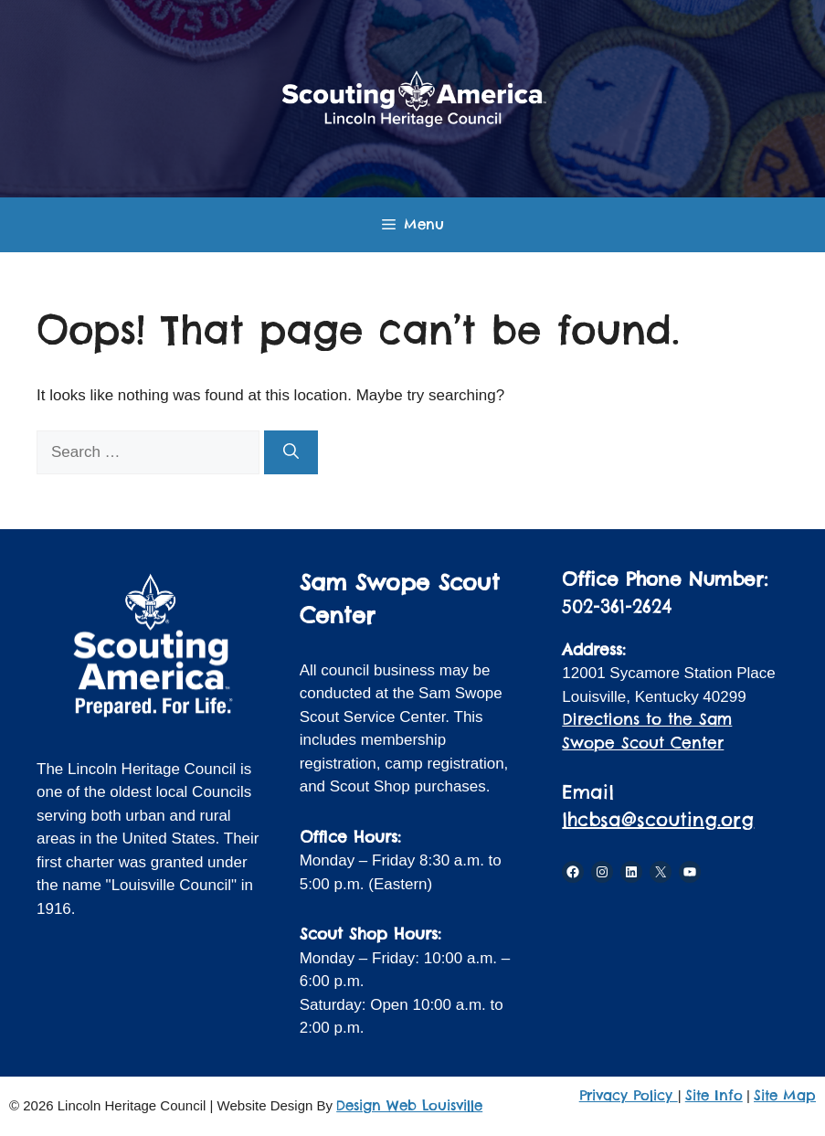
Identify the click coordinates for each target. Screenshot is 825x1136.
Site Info (714, 1095)
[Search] (291, 452)
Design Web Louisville (409, 1105)
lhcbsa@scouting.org (658, 819)
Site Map (785, 1095)
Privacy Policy (628, 1095)
